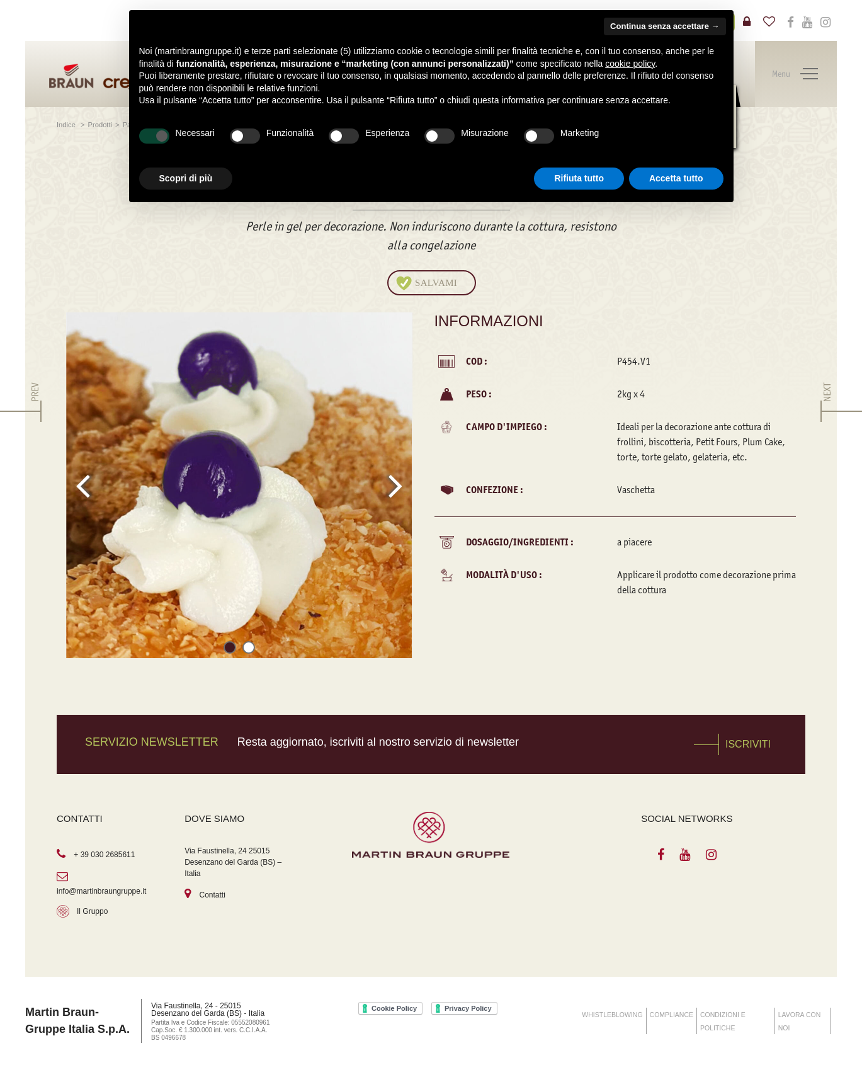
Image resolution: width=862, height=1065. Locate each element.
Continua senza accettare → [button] (664, 26)
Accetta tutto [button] (676, 178)
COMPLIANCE (671, 1014)
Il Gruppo (92, 911)
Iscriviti (748, 744)
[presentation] (83, 485)
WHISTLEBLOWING (612, 1014)
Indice (67, 124)
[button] (229, 649)
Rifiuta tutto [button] (579, 178)
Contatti (212, 895)
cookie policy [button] (630, 64)
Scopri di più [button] (186, 178)
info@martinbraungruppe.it (101, 891)
